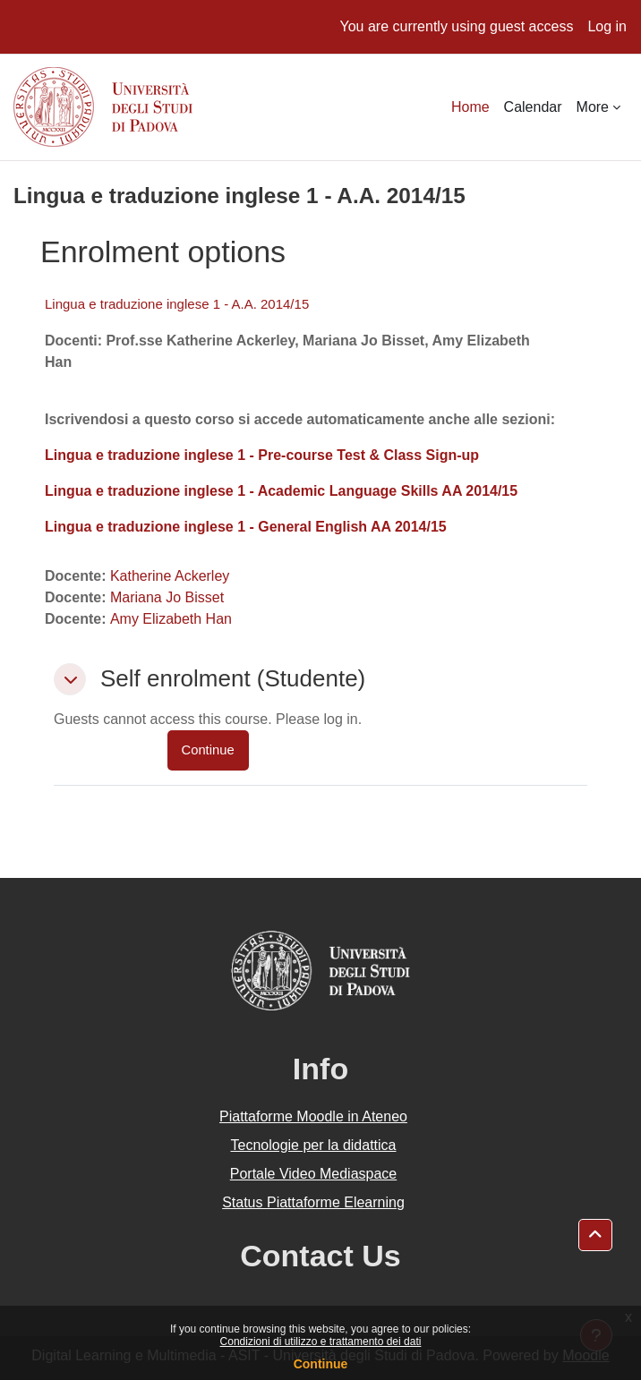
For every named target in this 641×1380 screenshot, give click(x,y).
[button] (70, 679)
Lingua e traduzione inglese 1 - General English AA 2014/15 (246, 526)
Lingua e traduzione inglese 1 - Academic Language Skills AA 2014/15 (281, 490)
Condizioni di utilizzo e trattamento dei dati (321, 1341)
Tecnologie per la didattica (313, 1145)
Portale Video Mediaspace (313, 1173)
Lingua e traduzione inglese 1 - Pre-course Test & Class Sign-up (262, 455)
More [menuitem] (593, 107)
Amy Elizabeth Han (171, 618)
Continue (321, 1364)
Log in (607, 26)
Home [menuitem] (470, 107)
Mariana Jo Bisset (167, 597)
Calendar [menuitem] (533, 107)
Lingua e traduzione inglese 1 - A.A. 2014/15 (177, 303)
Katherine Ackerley (169, 576)
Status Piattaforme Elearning (313, 1202)
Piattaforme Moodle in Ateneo (313, 1116)
